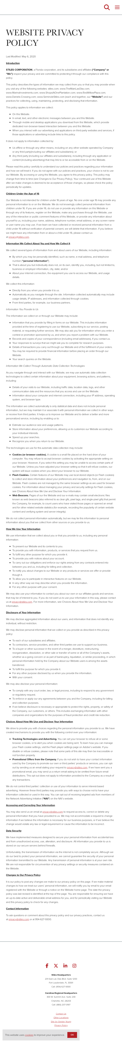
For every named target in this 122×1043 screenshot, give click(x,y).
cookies (29, 1035)
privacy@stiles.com (19, 237)
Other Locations (61, 1017)
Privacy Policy (61, 1025)
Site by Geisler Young (61, 1021)
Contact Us (61, 1013)
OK (72, 1034)
